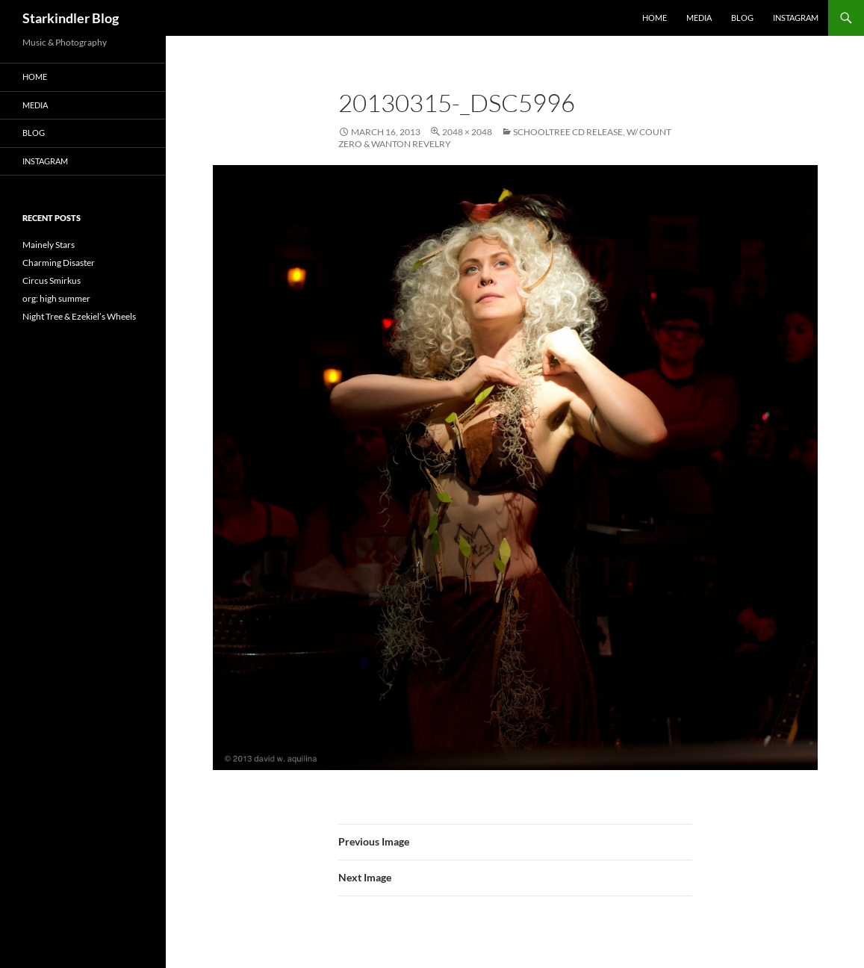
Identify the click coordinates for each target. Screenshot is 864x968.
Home (654, 17)
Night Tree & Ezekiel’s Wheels (79, 316)
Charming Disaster (58, 262)
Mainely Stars (48, 244)
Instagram (795, 17)
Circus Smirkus (51, 280)
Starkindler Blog (70, 18)
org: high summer (56, 298)
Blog (742, 17)
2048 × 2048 (467, 131)
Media (699, 17)
